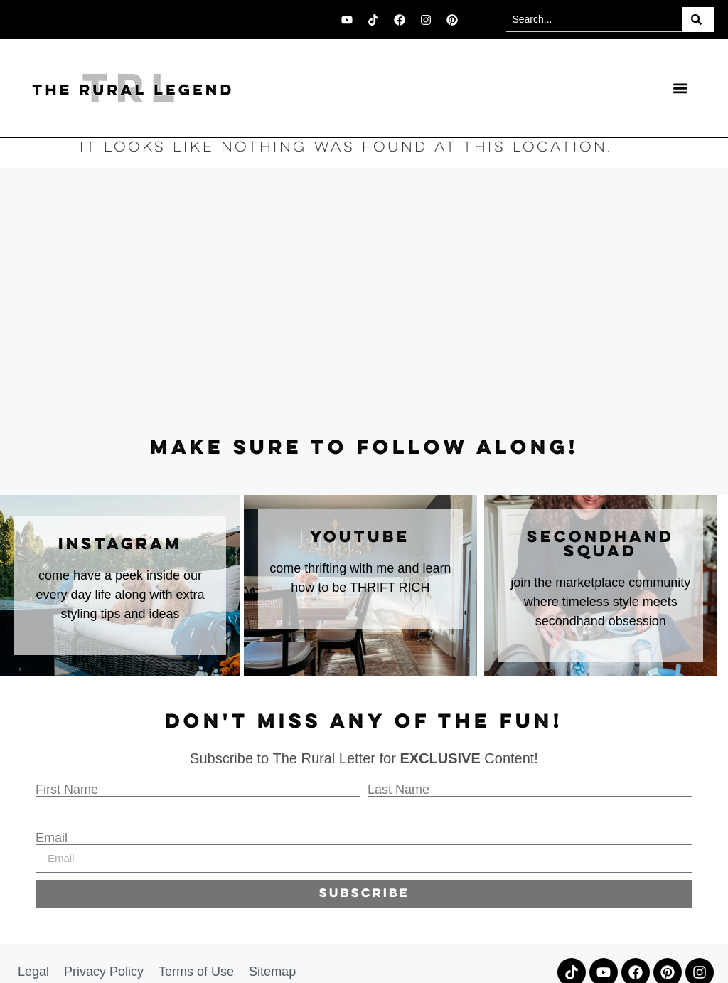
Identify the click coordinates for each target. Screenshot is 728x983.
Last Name (398, 789)
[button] (680, 88)
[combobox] (594, 19)
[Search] (698, 19)
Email (52, 837)
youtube (360, 538)
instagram (120, 545)
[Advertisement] (364, 303)
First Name (67, 789)
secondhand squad (600, 545)
